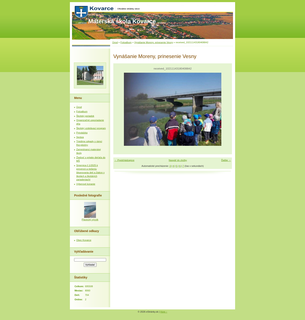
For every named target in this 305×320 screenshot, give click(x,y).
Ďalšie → (226, 160)
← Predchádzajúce (124, 160)
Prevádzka (81, 132)
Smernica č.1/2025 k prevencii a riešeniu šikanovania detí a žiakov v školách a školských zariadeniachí (90, 172)
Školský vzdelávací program (91, 128)
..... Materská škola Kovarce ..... (122, 21)
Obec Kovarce (83, 240)
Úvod (115, 42)
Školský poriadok (85, 116)
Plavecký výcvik (90, 219)
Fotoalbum (126, 42)
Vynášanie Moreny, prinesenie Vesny (153, 42)
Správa (80, 137)
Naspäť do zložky (178, 160)
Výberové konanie (85, 184)
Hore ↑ (163, 311)
